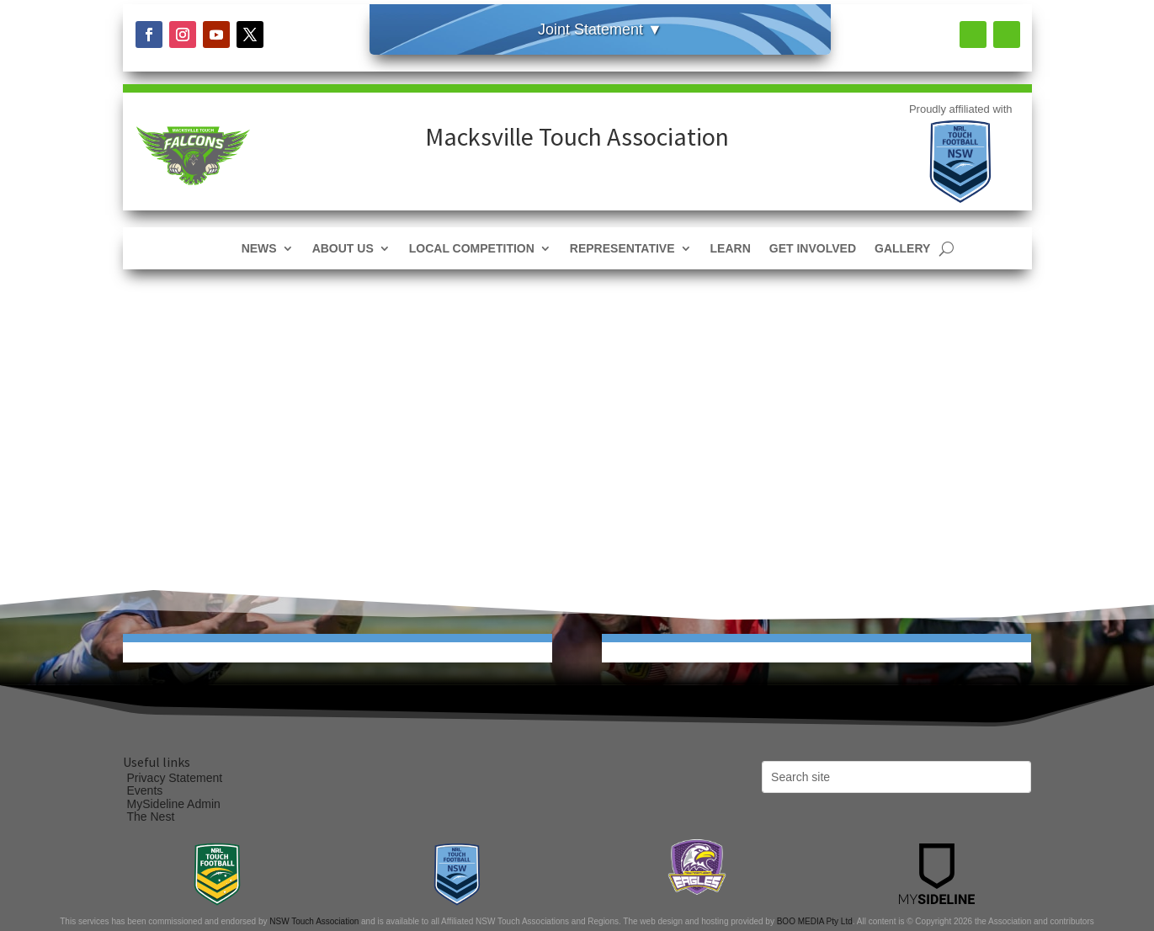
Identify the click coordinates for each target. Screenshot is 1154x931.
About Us (343, 248)
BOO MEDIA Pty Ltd (815, 921)
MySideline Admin (174, 804)
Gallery (902, 248)
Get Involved (812, 248)
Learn (730, 248)
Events (145, 790)
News (259, 248)
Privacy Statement (175, 778)
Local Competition (471, 248)
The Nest (151, 816)
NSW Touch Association (314, 921)
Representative (622, 248)
